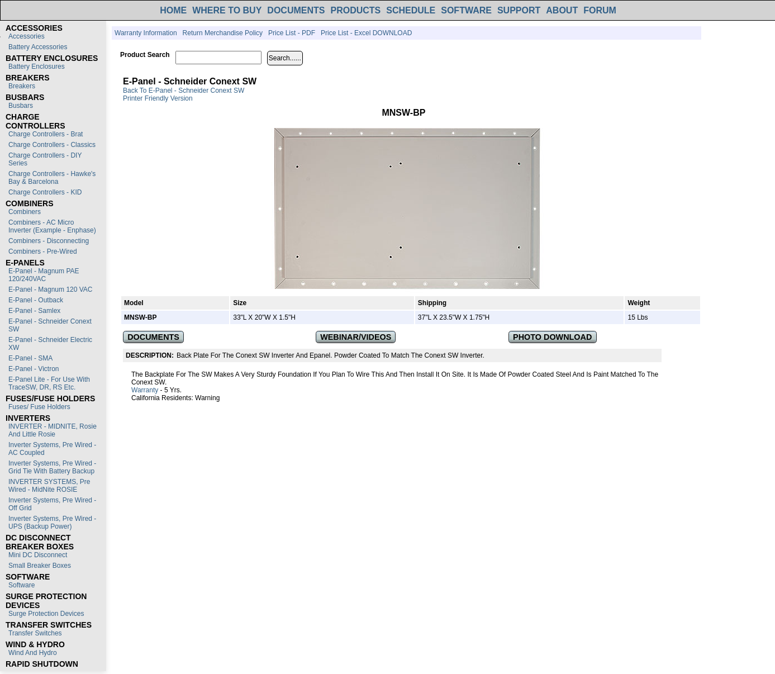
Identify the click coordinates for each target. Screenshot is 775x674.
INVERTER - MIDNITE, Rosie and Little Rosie (52, 430)
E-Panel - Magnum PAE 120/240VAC (43, 275)
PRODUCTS (355, 10)
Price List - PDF (291, 33)
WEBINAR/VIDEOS (355, 337)
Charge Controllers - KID (45, 192)
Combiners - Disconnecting (48, 241)
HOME (173, 10)
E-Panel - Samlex (34, 311)
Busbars (20, 106)
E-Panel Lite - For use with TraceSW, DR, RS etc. (49, 383)
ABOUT (562, 10)
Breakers (21, 86)
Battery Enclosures (36, 66)
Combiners (24, 212)
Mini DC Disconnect (37, 555)
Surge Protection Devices (46, 614)
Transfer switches (35, 633)
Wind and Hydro (32, 653)
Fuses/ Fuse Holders (39, 407)
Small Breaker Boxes (39, 565)
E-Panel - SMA (30, 358)
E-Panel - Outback (35, 300)
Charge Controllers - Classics (52, 145)
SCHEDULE (410, 10)
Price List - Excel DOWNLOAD (366, 33)
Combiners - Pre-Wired (42, 251)
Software (21, 585)
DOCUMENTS (296, 10)
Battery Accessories (37, 47)
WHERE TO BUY (226, 10)
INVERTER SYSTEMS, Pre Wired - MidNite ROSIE (49, 485)
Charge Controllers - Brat (45, 134)
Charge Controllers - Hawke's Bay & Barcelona (52, 178)
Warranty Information (146, 33)
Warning (207, 398)
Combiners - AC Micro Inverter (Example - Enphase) (52, 226)
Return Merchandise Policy (223, 33)
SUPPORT (518, 10)
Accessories (26, 36)
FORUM (599, 10)
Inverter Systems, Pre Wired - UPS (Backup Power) (52, 522)
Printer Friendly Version (158, 98)
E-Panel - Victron (33, 369)
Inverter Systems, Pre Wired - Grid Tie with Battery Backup (52, 467)
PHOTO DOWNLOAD (552, 337)
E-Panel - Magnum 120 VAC (50, 289)
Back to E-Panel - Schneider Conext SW (183, 90)
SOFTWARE (466, 10)
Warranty (144, 390)
